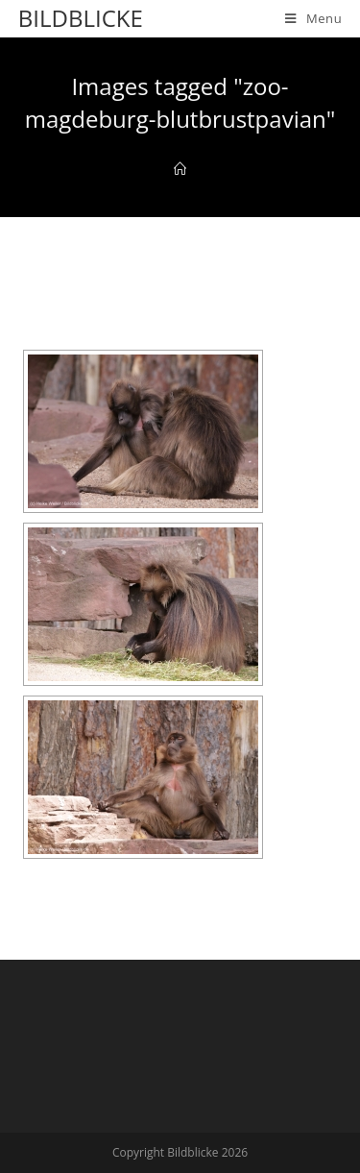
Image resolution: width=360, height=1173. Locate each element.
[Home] (180, 169)
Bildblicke (80, 18)
